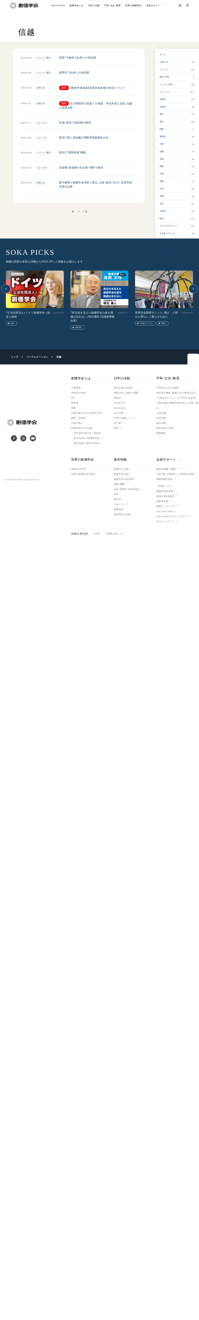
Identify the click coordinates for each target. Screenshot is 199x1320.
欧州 (12, 323)
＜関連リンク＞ (164, 486)
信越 (58, 357)
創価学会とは (76, 11)
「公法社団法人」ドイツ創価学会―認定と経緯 (28, 314)
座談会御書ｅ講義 (166, 469)
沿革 (116, 494)
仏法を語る (120, 408)
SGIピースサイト (165, 521)
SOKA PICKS (58, 11)
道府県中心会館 (122, 514)
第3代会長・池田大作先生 (86, 443)
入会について (121, 504)
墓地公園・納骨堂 (165, 496)
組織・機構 (119, 484)
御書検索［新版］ (164, 479)
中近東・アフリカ (146, 323)
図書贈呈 (161, 433)
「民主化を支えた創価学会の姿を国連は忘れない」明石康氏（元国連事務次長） (92, 316)
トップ (14, 357)
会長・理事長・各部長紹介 (127, 489)
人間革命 (76, 388)
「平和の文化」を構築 (167, 388)
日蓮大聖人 (77, 423)
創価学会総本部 (164, 491)
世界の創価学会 (133, 11)
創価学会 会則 (121, 474)
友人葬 (117, 423)
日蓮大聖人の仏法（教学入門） (86, 413)
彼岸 (116, 428)
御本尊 (74, 403)
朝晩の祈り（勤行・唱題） (126, 393)
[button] (6, 288)
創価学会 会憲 (121, 469)
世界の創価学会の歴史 (83, 474)
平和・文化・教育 (112, 11)
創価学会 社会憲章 (124, 479)
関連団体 (118, 509)
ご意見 (96, 533)
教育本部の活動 (164, 428)
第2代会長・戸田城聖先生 (86, 438)
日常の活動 (94, 11)
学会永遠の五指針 (123, 388)
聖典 (73, 408)
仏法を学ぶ (120, 403)
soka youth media (165, 511)
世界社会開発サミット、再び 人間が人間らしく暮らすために (156, 314)
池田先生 (78, 327)
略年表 (117, 499)
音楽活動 (161, 418)
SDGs (163, 323)
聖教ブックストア (166, 506)
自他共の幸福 (78, 393)
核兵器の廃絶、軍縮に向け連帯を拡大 (176, 393)
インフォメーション (37, 357)
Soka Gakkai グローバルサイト (172, 516)
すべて (163, 54)
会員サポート (168, 459)
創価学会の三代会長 (82, 428)
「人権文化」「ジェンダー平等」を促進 (175, 398)
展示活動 (161, 423)
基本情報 (120, 459)
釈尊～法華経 (78, 418)
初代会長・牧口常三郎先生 (87, 433)
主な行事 (118, 413)
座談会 (117, 398)
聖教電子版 (162, 501)
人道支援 (161, 413)
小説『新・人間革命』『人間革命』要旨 (175, 474)
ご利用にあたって (114, 533)
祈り (73, 398)
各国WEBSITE (78, 469)
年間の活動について (124, 418)
